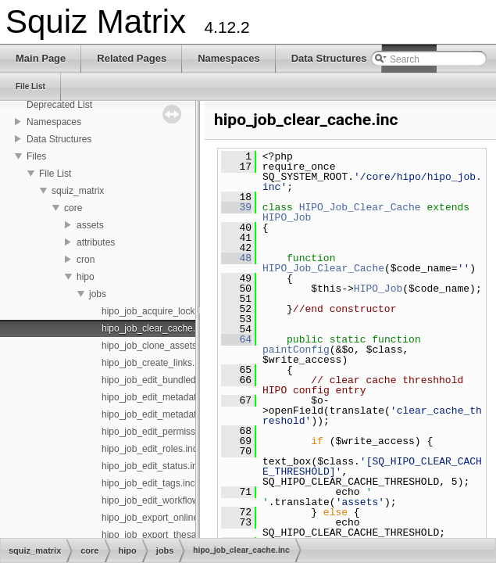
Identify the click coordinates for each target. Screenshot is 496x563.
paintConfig (296, 349)
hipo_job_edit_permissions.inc (164, 431)
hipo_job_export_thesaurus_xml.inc (175, 534)
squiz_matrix (78, 190)
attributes (96, 242)
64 (236, 339)
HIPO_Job (286, 217)
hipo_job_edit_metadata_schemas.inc (180, 414)
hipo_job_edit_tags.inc (148, 483)
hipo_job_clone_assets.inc (157, 345)
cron (86, 259)
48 (236, 258)
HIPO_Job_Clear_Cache (360, 207)
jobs (97, 294)
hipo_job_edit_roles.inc (150, 448)
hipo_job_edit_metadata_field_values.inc (186, 397)
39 (236, 207)
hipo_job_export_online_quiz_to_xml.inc (185, 517)
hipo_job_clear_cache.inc (154, 328)
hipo (86, 276)
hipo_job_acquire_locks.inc (158, 311)
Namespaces (54, 122)
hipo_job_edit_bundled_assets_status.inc (187, 380)
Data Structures (59, 139)
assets (90, 225)
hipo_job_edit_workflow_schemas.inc (179, 500)
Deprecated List (59, 104)
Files (36, 156)
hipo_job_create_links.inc (154, 362)
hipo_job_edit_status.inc (152, 466)
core (73, 208)
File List (55, 173)
